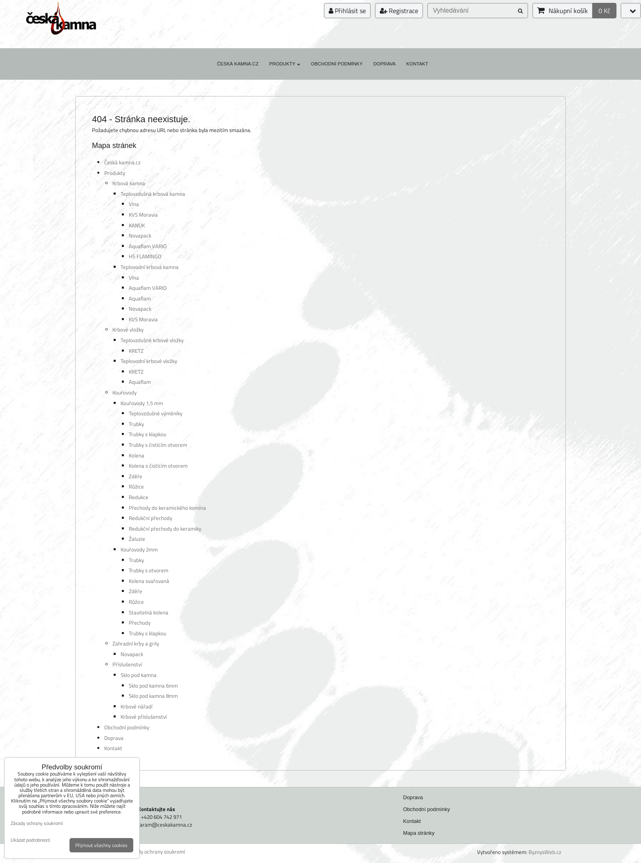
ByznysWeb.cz (545, 852)
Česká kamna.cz (238, 63)
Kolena (136, 455)
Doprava (384, 63)
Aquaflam (140, 298)
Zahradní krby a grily (135, 643)
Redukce (138, 497)
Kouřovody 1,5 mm (142, 403)
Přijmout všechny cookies (101, 845)
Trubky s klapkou (147, 434)
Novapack (140, 235)
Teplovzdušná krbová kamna (153, 194)
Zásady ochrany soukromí (156, 852)
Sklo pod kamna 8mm (153, 696)
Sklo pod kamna (139, 675)
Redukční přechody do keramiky (165, 529)
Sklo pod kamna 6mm (153, 685)
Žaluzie (137, 539)
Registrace (399, 11)
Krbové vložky (127, 329)
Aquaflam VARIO (148, 246)
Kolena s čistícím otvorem (158, 466)
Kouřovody (124, 392)
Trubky (136, 424)
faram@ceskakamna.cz (165, 824)
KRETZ (136, 351)
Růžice (136, 486)
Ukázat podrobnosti (30, 840)
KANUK (137, 225)
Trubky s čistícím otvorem (158, 445)
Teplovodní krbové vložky (149, 361)
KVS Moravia (143, 215)
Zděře (135, 476)
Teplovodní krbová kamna (150, 267)
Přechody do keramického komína (167, 508)
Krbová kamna (128, 183)
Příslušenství (127, 664)
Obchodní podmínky (337, 63)
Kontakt (417, 63)
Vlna (134, 204)
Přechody (139, 623)
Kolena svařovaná (149, 581)
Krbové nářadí (136, 706)
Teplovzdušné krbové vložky (152, 340)
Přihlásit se (347, 11)
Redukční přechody (150, 518)
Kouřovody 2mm (139, 549)
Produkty (284, 63)
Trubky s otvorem (148, 570)
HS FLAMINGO (145, 256)
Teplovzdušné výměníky (155, 413)
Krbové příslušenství (144, 717)
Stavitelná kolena (148, 612)
